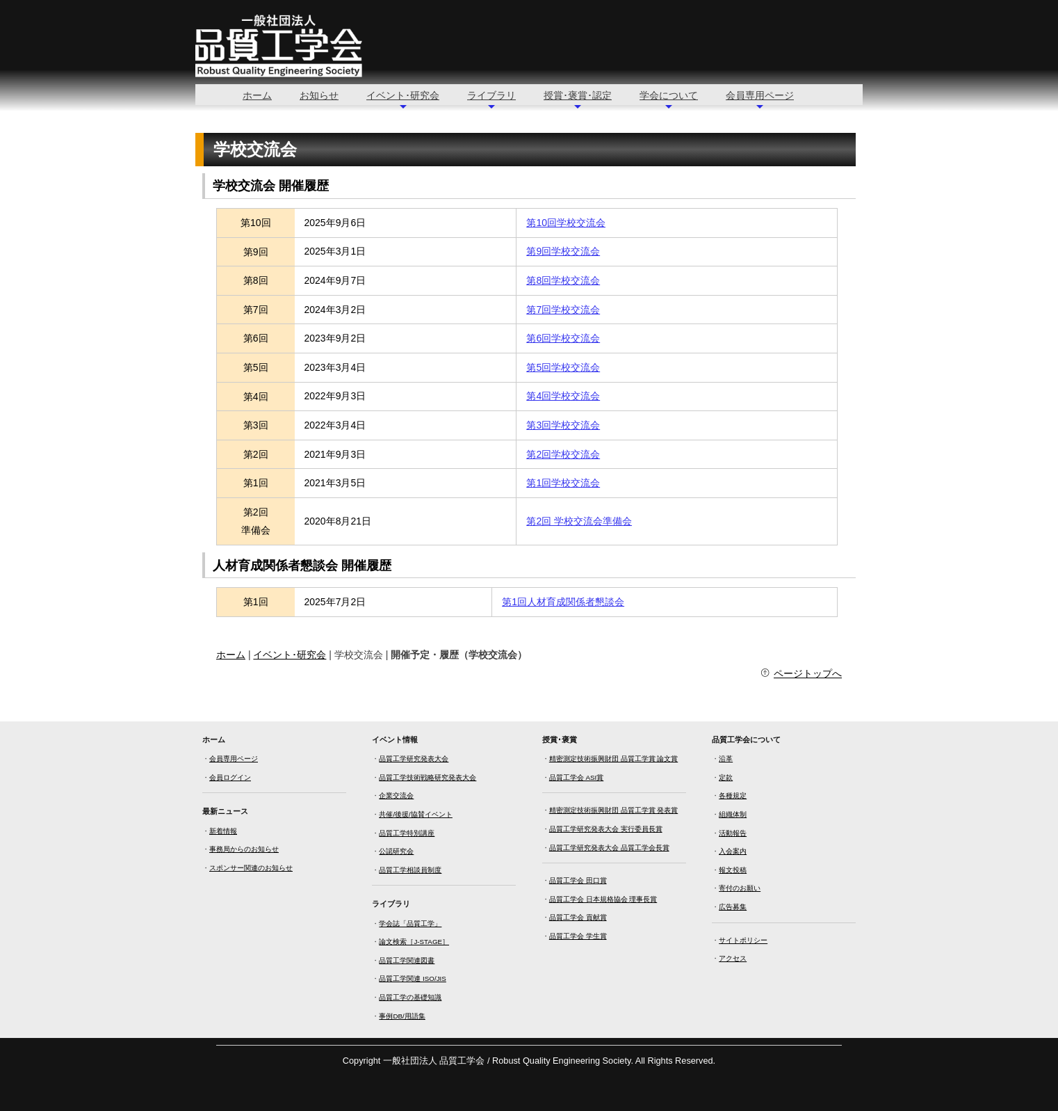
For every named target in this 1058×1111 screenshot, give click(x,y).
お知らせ (319, 95)
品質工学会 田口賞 (578, 880)
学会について (669, 95)
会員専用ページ (760, 95)
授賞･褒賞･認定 (578, 95)
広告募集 (733, 907)
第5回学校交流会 (563, 367)
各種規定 (733, 795)
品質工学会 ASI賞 (576, 777)
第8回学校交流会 (563, 280)
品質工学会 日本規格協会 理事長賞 (603, 899)
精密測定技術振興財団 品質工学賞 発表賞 (613, 810)
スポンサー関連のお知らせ (251, 868)
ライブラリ (491, 95)
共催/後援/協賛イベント (415, 814)
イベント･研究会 (402, 95)
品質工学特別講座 (406, 833)
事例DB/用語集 (402, 1016)
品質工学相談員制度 (410, 870)
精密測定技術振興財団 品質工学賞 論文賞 (613, 758)
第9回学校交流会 (563, 251)
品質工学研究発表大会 (413, 758)
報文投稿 (733, 870)
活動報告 (733, 833)
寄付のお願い (739, 888)
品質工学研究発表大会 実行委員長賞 (605, 829)
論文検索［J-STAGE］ (414, 941)
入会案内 (733, 851)
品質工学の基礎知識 (410, 997)
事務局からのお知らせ (244, 849)
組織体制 (733, 814)
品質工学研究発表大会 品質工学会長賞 (609, 848)
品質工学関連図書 (406, 960)
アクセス (733, 958)
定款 (726, 777)
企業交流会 (396, 795)
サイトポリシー (743, 940)
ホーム (257, 95)
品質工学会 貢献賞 (578, 917)
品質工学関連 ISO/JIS (412, 978)
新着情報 (223, 831)
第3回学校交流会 (563, 425)
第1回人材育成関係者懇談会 (563, 601)
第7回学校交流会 (563, 309)
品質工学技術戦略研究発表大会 (427, 777)
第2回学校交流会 (563, 454)
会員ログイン (230, 777)
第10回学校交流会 (565, 222)
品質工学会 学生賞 (578, 936)
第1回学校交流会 (563, 482)
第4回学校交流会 (563, 395)
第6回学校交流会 (563, 338)
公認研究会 (396, 851)
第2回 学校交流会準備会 (579, 521)
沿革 (726, 758)
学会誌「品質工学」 (410, 923)
